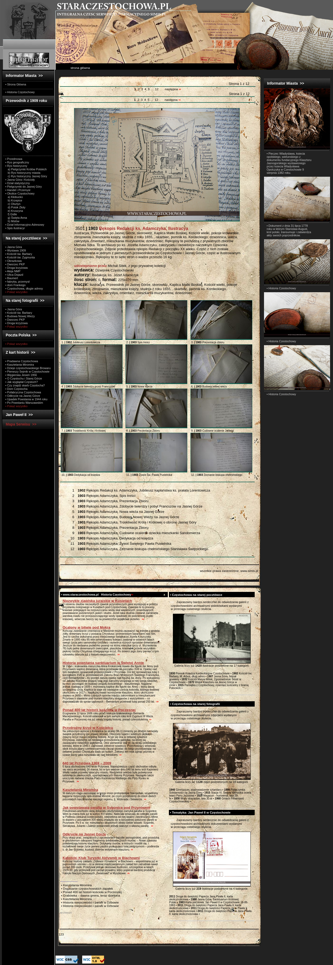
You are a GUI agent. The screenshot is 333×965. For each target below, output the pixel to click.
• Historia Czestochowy (281, 288)
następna (173, 89)
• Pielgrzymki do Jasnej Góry (23, 186)
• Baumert (11, 278)
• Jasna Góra (13, 247)
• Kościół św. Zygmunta (20, 257)
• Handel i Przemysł (17, 190)
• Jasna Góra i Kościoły (20, 179)
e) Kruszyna (14, 210)
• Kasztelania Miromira (19, 364)
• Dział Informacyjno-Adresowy (24, 224)
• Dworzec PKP (15, 264)
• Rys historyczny (16, 165)
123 (61, 934)
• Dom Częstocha (16, 388)
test (171, 602)
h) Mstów (12, 221)
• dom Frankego (15, 285)
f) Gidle (11, 214)
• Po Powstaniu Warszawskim (24, 402)
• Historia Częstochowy (20, 92)
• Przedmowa (13, 158)
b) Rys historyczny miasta (22, 172)
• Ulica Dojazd (14, 274)
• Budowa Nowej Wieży (20, 316)
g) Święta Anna (16, 217)
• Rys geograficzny (17, 162)
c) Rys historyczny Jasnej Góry (26, 176)
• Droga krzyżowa (16, 267)
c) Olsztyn (13, 203)
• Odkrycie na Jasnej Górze (22, 395)
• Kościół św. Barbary (18, 253)
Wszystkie (74, 484)
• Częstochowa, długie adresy (24, 288)
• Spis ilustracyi (15, 228)
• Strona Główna (15, 84)
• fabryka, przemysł (17, 281)
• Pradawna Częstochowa (21, 361)
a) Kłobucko (14, 197)
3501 (131, 228)
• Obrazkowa (13, 260)
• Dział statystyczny (17, 183)
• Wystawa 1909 (15, 250)
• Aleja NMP (13, 271)
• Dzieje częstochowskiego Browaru (28, 368)
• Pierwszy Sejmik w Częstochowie (27, 371)
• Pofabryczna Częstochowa (23, 392)
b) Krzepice (13, 200)
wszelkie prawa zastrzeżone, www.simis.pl (229, 570)
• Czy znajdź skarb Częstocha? (25, 385)
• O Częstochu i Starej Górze (23, 378)
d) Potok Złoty (15, 207)
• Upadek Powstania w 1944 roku (26, 399)
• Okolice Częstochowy (20, 193)
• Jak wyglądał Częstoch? (21, 381)
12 (157, 89)
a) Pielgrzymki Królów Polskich (26, 169)
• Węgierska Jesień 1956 (21, 375)
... (152, 89)
